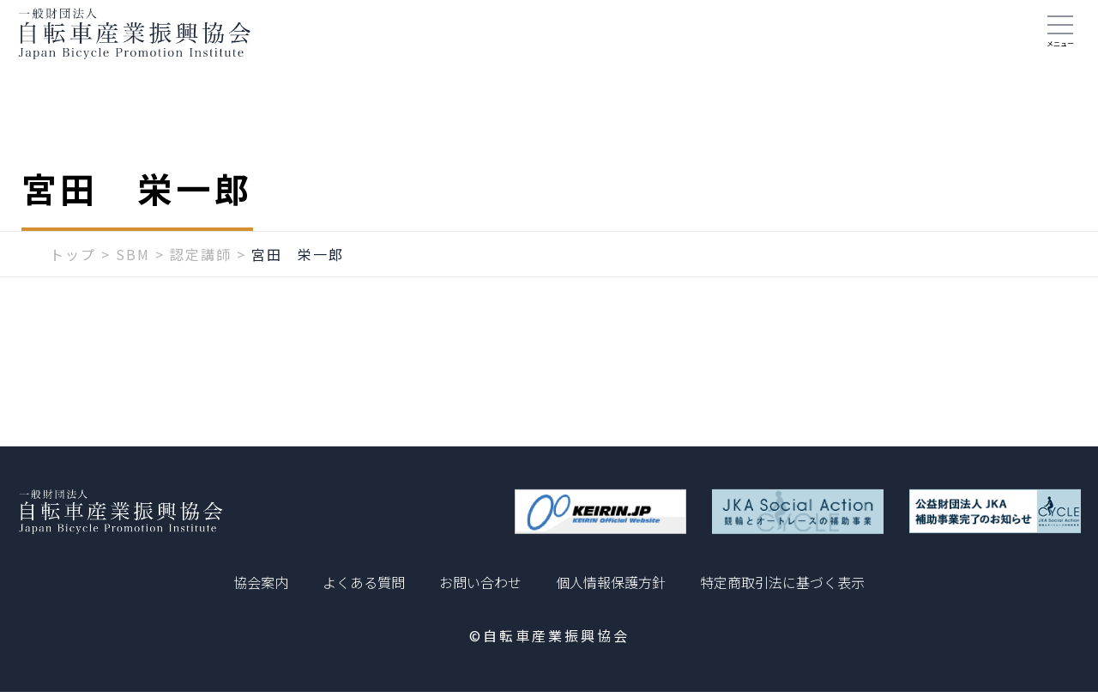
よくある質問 (364, 582)
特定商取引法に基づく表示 (782, 582)
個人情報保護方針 (611, 582)
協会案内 (260, 582)
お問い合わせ (480, 582)
